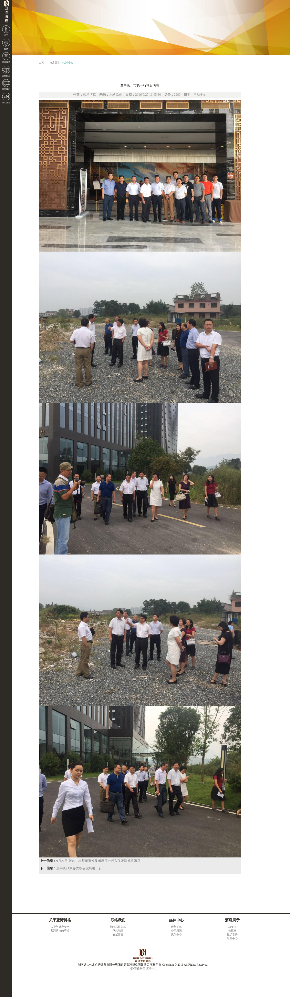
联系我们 (6, 89)
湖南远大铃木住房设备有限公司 (6, 12)
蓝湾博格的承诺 (60, 930)
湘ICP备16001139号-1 (143, 968)
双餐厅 (232, 926)
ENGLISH (6, 103)
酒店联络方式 (118, 926)
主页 (41, 62)
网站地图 (118, 930)
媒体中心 (176, 934)
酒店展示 (6, 62)
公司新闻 (176, 930)
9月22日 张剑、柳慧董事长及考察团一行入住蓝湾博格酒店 (98, 861)
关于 (6, 35)
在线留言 (6, 76)
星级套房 (232, 934)
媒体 (6, 49)
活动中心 (68, 62)
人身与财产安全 (60, 926)
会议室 (232, 930)
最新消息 (176, 926)
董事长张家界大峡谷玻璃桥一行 (79, 868)
